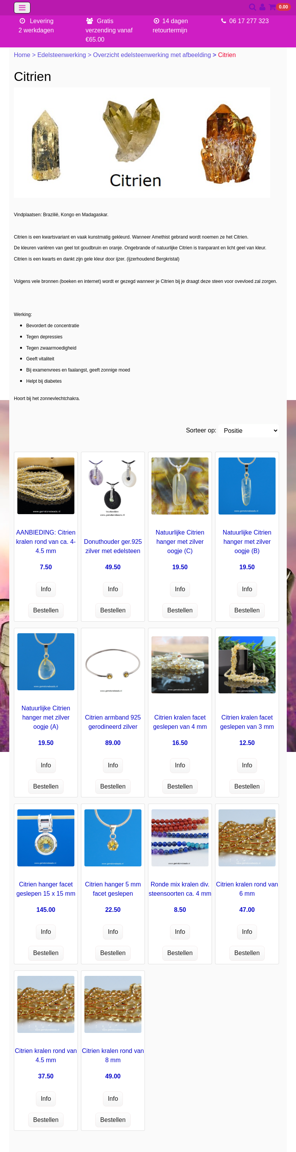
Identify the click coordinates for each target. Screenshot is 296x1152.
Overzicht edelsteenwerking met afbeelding (152, 55)
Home (23, 55)
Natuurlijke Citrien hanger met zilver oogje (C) (180, 541)
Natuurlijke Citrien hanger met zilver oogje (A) (46, 717)
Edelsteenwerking (62, 55)
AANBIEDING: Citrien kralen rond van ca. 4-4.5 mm (46, 541)
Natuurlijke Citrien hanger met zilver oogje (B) (247, 541)
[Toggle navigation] (22, 7)
